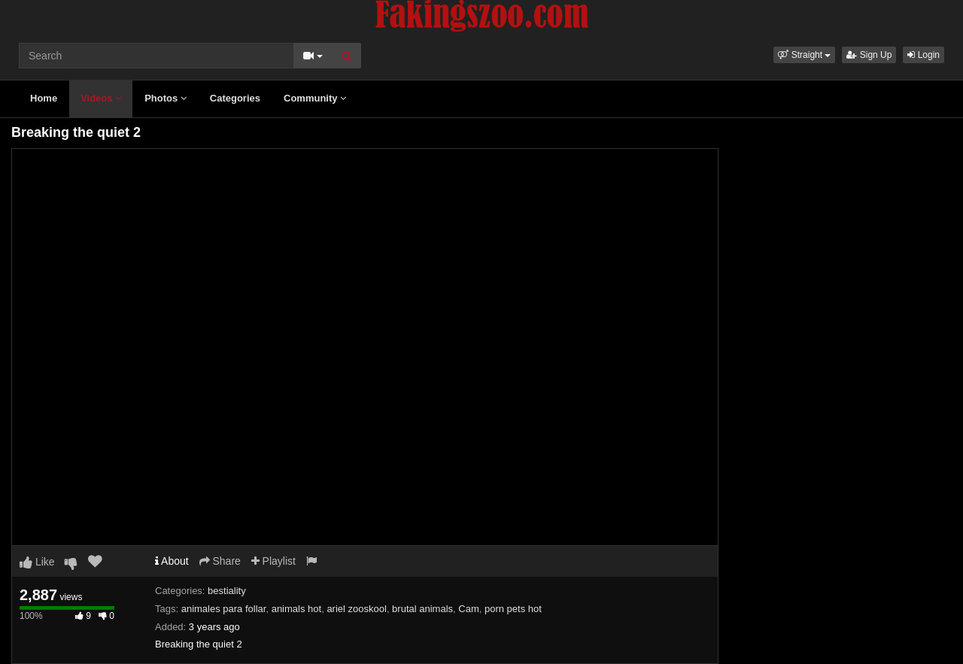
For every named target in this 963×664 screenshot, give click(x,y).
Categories (235, 98)
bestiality (227, 590)
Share (220, 561)
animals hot (296, 608)
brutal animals (422, 608)
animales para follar (223, 608)
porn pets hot (513, 608)
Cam (468, 608)
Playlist (273, 561)
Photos (165, 98)
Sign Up (869, 55)
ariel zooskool (357, 608)
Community (315, 98)
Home (43, 98)
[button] (804, 55)
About (172, 561)
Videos (101, 98)
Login (923, 55)
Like (37, 562)
